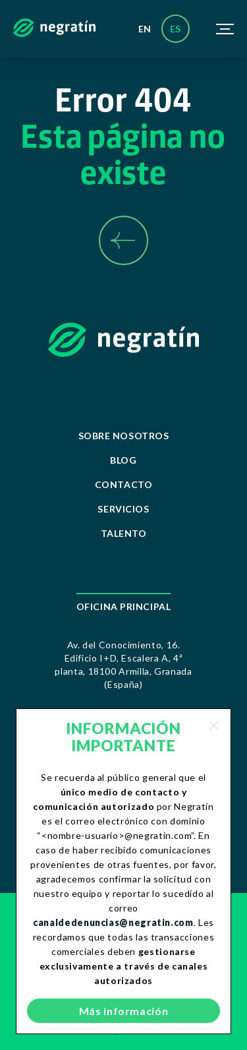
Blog (123, 460)
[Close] (214, 725)
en (144, 28)
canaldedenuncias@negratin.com (113, 922)
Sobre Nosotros (123, 435)
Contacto (123, 484)
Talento (124, 533)
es (175, 28)
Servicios (123, 508)
